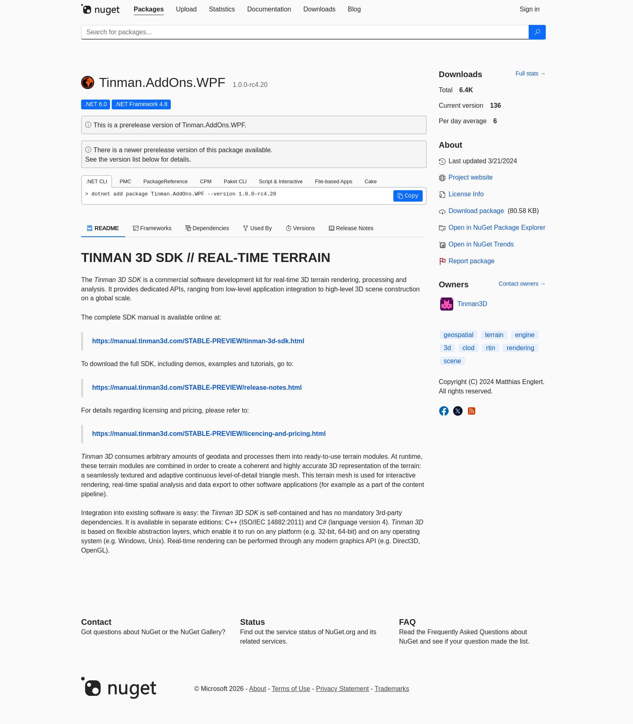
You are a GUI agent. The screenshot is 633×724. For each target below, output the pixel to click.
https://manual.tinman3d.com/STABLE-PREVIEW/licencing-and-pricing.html (209, 433)
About (257, 688)
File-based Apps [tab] (334, 181)
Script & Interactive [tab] (280, 181)
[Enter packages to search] (305, 32)
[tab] (149, 9)
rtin (490, 347)
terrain (494, 334)
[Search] (537, 32)
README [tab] (103, 228)
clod (468, 347)
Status (252, 621)
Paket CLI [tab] (235, 181)
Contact (96, 621)
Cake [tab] (370, 181)
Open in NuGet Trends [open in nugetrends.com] (481, 244)
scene (452, 361)
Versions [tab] (300, 228)
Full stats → (531, 73)
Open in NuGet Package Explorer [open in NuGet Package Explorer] (497, 227)
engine (525, 334)
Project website (471, 177)
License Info (466, 194)
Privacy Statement (342, 688)
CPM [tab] (206, 181)
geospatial (459, 334)
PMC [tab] (125, 181)
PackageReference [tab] (165, 181)
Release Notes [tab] (351, 228)
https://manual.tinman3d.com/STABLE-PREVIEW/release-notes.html (197, 387)
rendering (520, 347)
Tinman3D (472, 303)
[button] (408, 196)
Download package (476, 210)
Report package (472, 261)
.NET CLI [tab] (96, 181)
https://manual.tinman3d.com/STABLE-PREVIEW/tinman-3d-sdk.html (198, 341)
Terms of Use (291, 688)
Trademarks (392, 688)
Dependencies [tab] (207, 228)
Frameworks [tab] (152, 228)
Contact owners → (522, 283)
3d (447, 347)
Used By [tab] (257, 228)
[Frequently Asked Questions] (407, 621)
